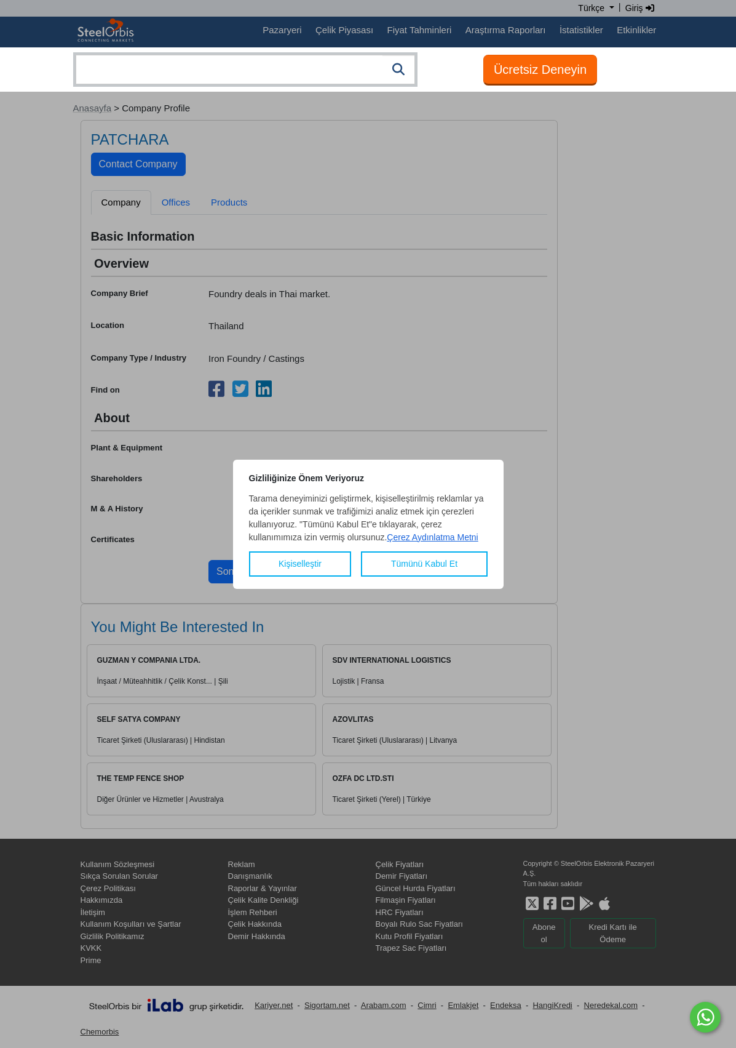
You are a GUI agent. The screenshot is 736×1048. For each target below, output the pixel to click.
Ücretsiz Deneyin (540, 69)
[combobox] (245, 69)
